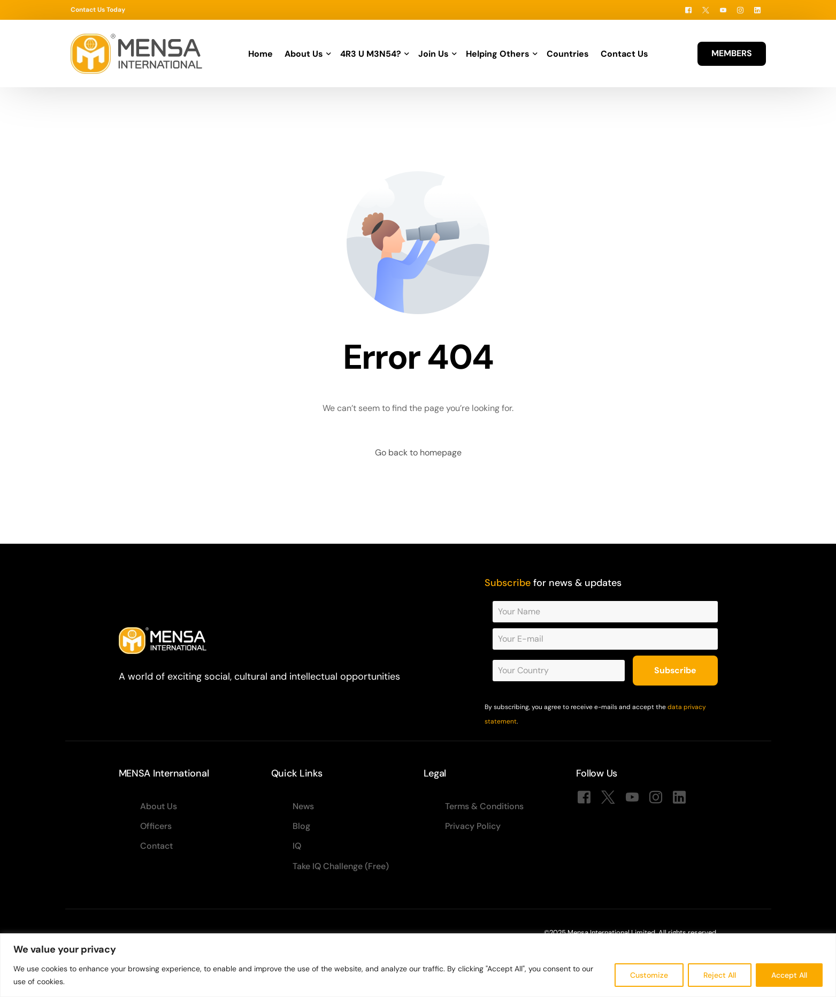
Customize (649, 975)
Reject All (719, 975)
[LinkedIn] (757, 9)
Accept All (789, 975)
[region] (418, 965)
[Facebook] (688, 9)
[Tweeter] (706, 9)
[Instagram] (740, 9)
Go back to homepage (418, 452)
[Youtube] (723, 9)
